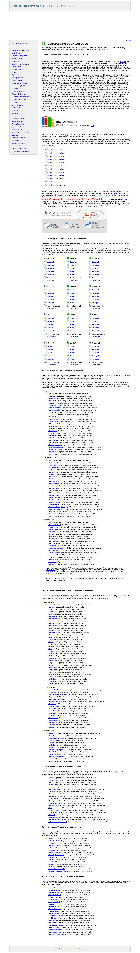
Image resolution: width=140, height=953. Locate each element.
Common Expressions (19, 138)
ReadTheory (117, 193)
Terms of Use (128, 40)
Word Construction (18, 143)
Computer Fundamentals (20, 151)
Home (56, 948)
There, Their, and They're (20, 132)
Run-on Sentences (18, 127)
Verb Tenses (16, 53)
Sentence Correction (19, 146)
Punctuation (16, 108)
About (60, 948)
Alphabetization (17, 75)
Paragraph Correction (19, 94)
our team (123, 62)
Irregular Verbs (17, 129)
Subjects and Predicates (20, 97)
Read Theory (124, 199)
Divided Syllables (18, 69)
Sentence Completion (19, 56)
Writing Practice (17, 78)
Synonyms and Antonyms (21, 64)
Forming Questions (18, 91)
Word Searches (17, 121)
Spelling (15, 102)
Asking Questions (18, 124)
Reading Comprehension (20, 50)
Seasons (15, 135)
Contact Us (82, 948)
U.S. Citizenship (17, 105)
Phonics (15, 72)
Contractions (16, 88)
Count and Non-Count (19, 83)
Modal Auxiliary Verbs (19, 149)
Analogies (15, 61)
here (92, 126)
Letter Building (17, 140)
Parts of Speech (17, 80)
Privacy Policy (66, 948)
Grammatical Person (19, 116)
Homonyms (16, 110)
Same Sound (16, 67)
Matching (15, 113)
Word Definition (17, 58)
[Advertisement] (70, 25)
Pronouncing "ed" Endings (21, 86)
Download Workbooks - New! (22, 43)
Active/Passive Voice (19, 99)
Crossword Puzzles (18, 118)
